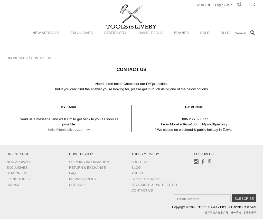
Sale (204, 44)
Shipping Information (89, 162)
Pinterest (209, 161)
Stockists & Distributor (154, 185)
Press (137, 173)
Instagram (196, 161)
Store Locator (146, 179)
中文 (252, 5)
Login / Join (223, 5)
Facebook (203, 161)
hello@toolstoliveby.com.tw (69, 130)
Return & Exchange (87, 168)
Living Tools (150, 44)
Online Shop (17, 58)
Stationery (115, 44)
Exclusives (81, 44)
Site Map (77, 185)
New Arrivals (45, 44)
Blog (226, 44)
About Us (140, 162)
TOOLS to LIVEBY (131, 32)
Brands (181, 44)
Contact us (142, 190)
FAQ (72, 173)
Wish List (203, 5)
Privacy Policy (83, 179)
